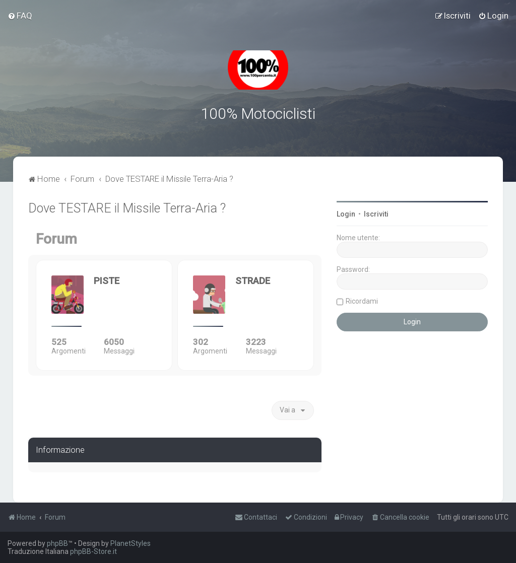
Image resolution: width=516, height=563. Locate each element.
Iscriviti (376, 214)
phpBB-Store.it (93, 551)
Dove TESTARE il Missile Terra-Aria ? (127, 208)
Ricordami (362, 301)
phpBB (57, 543)
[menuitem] (20, 16)
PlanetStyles (130, 543)
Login (346, 214)
